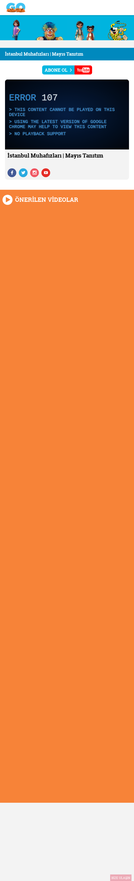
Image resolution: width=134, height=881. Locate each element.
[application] (67, 114)
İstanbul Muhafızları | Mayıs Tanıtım (44, 54)
